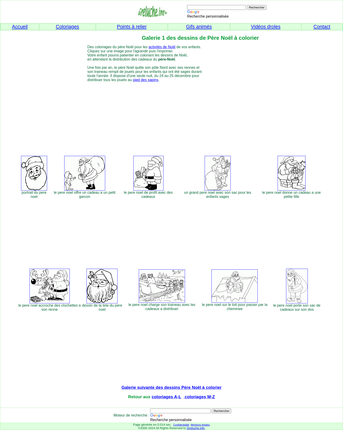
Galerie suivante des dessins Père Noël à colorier (171, 387)
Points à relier (132, 26)
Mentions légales (200, 424)
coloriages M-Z (199, 396)
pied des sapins (145, 80)
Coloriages (67, 26)
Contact (322, 26)
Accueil (20, 26)
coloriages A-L (166, 396)
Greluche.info (196, 428)
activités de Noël (162, 47)
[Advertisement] (179, 118)
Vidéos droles (266, 26)
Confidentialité (181, 424)
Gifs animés (199, 26)
